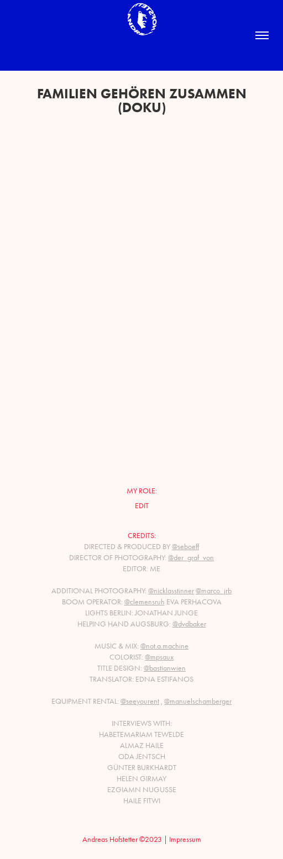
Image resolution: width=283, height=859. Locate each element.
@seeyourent (139, 701)
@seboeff (185, 546)
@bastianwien (165, 668)
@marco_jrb (214, 590)
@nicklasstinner (171, 590)
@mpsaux (159, 657)
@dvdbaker (189, 624)
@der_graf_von (191, 557)
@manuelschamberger (198, 701)
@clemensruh (144, 602)
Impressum (185, 839)
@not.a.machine (164, 646)
